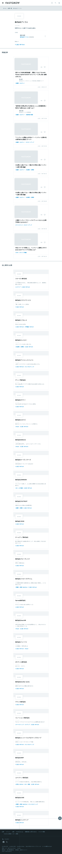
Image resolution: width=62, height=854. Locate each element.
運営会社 (3, 850)
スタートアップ (30, 142)
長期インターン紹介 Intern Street (9, 848)
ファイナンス (19, 225)
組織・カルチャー (20, 83)
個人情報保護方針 (10, 850)
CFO (16, 252)
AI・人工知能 (19, 488)
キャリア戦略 (23, 252)
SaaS (17, 426)
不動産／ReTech (29, 327)
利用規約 (17, 850)
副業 (16, 508)
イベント (8, 831)
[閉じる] (60, 818)
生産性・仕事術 (30, 169)
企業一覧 (10, 8)
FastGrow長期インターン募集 (11, 834)
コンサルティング (29, 366)
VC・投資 (27, 784)
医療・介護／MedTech (21, 587)
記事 (3, 831)
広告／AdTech (19, 784)
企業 (13, 831)
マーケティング (19, 724)
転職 (20, 508)
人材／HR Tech (20, 44)
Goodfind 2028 (12, 846)
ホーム (4, 8)
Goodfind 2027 (5, 846)
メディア (18, 287)
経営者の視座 (29, 114)
